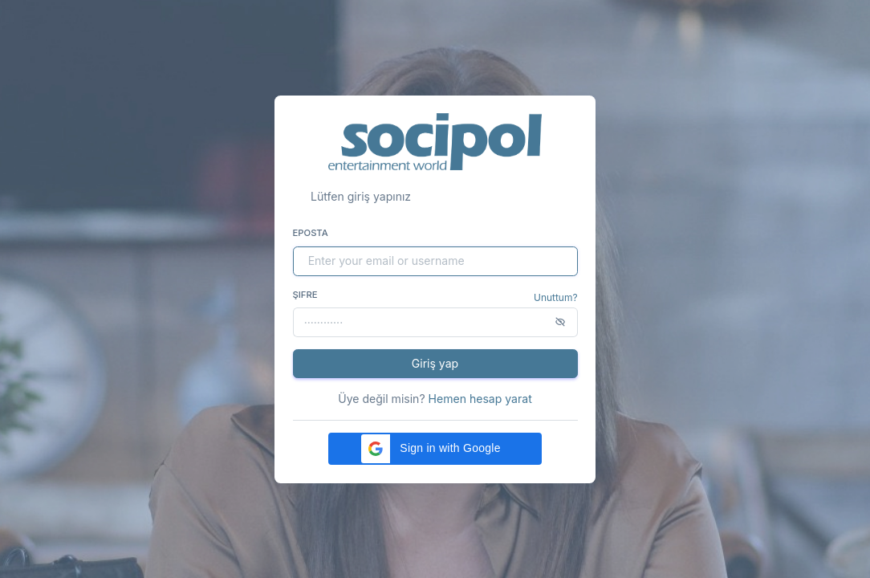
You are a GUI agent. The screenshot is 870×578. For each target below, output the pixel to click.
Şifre (305, 294)
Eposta (310, 232)
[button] (435, 449)
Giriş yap (435, 363)
